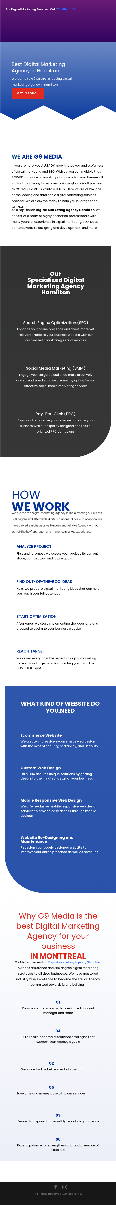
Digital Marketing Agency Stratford (74, 962)
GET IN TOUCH (28, 93)
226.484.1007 (65, 9)
